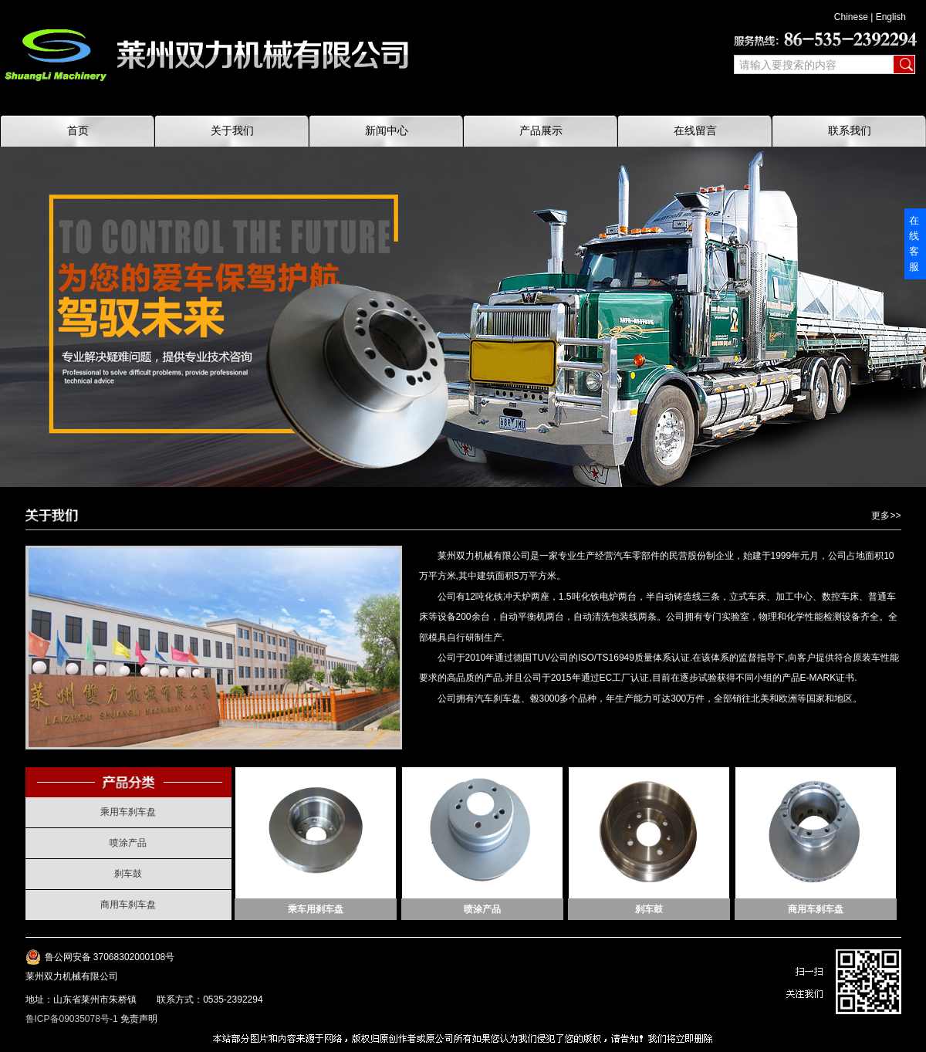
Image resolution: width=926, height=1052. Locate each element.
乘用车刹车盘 (128, 812)
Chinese (851, 17)
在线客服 (914, 243)
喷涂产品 (128, 842)
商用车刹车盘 (128, 904)
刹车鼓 (128, 873)
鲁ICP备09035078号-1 (71, 1018)
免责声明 (138, 1018)
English (891, 17)
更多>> (886, 515)
